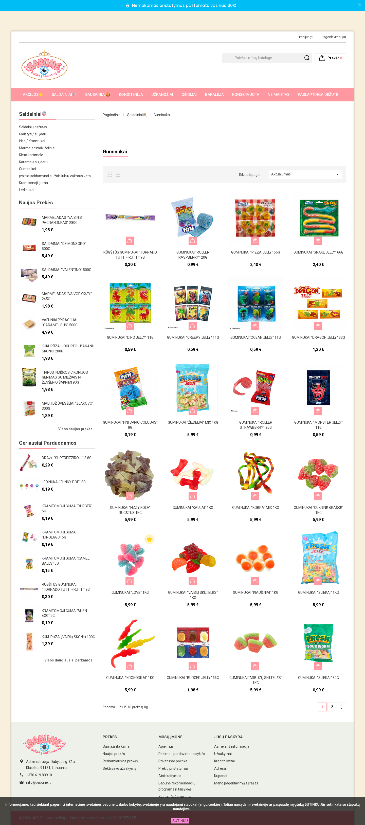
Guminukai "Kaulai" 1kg (193, 508)
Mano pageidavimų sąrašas (236, 783)
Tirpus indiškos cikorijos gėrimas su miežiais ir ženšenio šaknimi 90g (65, 377)
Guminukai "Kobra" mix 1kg (255, 508)
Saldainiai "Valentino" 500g (66, 270)
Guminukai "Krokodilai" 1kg (130, 678)
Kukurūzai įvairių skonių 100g (68, 637)
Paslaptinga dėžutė (318, 94)
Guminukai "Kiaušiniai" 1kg (255, 592)
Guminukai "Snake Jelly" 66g (318, 252)
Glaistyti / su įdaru (33, 134)
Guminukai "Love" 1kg (130, 592)
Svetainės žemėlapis (174, 797)
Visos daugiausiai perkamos (68, 660)
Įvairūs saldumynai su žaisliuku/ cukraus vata (55, 176)
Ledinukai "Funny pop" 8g (64, 482)
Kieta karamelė (31, 155)
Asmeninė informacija (231, 746)
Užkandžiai (162, 94)
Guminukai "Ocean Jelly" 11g (255, 337)
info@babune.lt (38, 782)
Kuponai (220, 776)
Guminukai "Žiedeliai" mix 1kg (193, 422)
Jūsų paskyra (228, 737)
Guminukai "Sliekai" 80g (318, 678)
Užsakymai (223, 754)
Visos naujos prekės (75, 429)
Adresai (220, 768)
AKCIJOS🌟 (33, 94)
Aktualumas (305, 174)
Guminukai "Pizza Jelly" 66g (255, 252)
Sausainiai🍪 (98, 94)
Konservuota (245, 94)
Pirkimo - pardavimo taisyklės (181, 754)
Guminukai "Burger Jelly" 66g (193, 678)
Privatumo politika (172, 761)
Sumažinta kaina (116, 746)
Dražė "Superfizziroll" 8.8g (67, 458)
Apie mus (166, 746)
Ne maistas (278, 94)
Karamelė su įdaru (33, 162)
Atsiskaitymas (169, 776)
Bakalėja (214, 94)
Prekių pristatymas (173, 768)
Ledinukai (26, 190)
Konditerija (131, 94)
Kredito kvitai (224, 761)
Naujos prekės (114, 754)
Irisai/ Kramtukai (32, 141)
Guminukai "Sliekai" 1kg (318, 592)
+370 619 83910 (39, 775)
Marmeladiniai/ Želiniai (37, 148)
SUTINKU (180, 821)
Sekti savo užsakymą (119, 768)
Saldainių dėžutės (33, 127)
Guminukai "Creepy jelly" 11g (193, 337)
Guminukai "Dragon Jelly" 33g (318, 337)
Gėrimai (189, 94)
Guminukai (27, 169)
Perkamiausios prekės (120, 761)
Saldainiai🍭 (64, 94)
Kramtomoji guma (33, 183)
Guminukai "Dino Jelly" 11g (130, 337)
